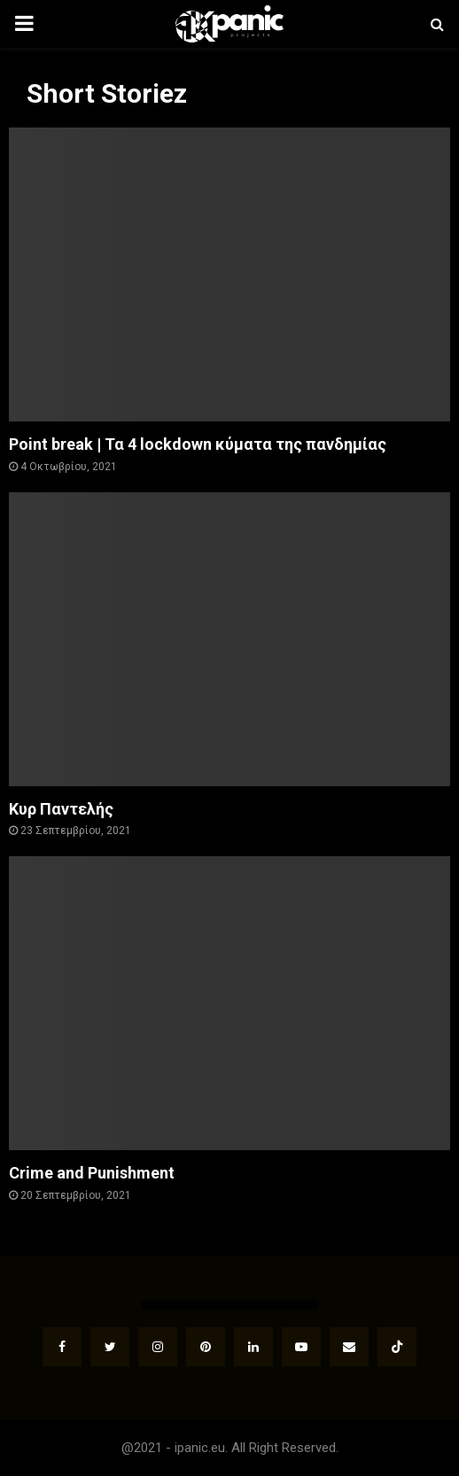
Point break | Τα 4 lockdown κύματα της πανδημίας (197, 444)
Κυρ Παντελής (61, 809)
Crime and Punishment (92, 1172)
